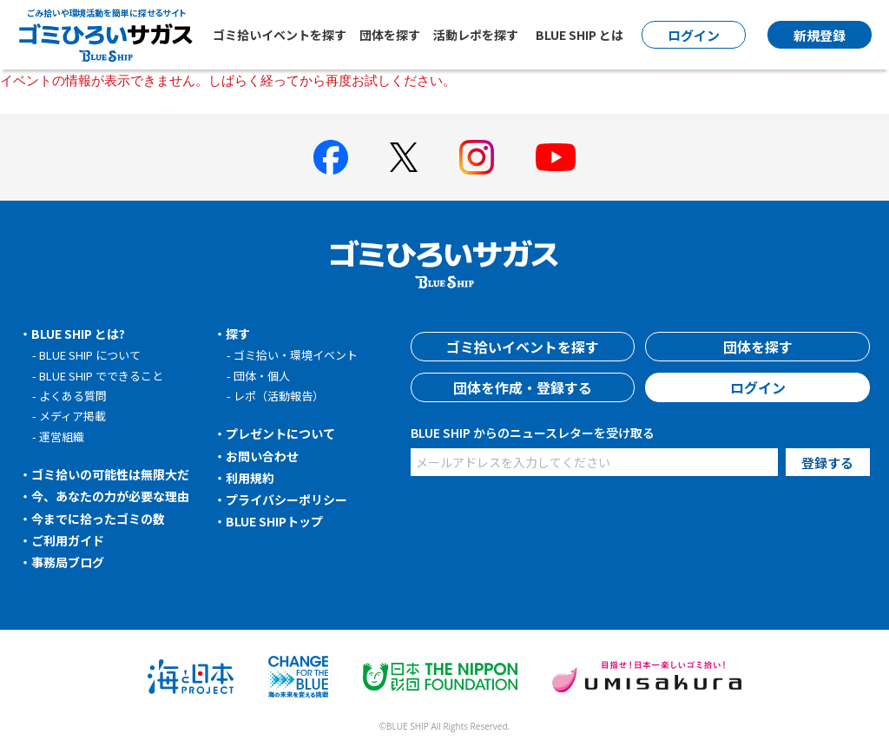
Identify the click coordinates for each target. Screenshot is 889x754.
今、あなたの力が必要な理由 (110, 496)
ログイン (758, 387)
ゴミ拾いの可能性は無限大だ (110, 474)
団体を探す (389, 34)
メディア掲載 (72, 415)
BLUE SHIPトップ (274, 521)
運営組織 (61, 436)
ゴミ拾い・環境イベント (296, 355)
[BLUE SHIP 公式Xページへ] (404, 156)
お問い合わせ (262, 456)
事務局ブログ (67, 562)
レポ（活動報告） (279, 395)
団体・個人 (262, 375)
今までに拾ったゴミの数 (98, 518)
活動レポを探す (475, 34)
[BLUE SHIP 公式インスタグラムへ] (476, 157)
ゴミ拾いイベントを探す (279, 34)
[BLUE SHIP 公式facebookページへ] (330, 157)
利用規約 (250, 477)
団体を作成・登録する (522, 387)
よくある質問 (73, 395)
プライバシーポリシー (286, 499)
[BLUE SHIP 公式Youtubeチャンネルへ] (556, 157)
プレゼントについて (280, 433)
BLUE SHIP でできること (101, 375)
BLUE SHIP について (90, 355)
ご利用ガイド (67, 540)
